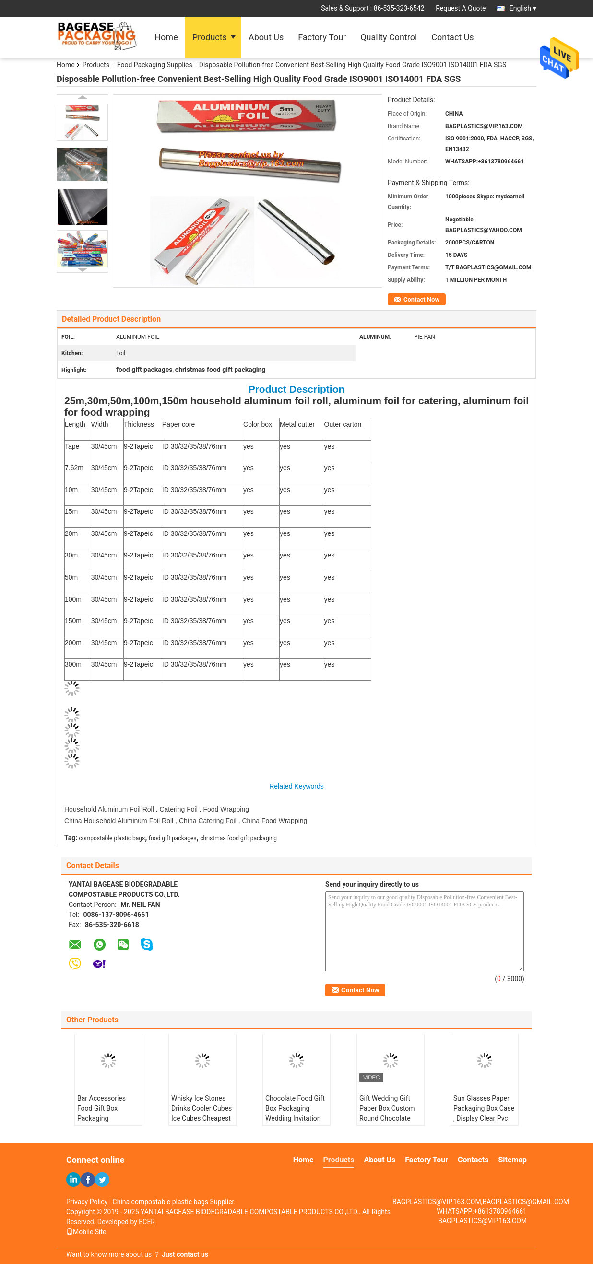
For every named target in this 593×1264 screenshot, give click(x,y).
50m (71, 577)
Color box (257, 424)
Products (209, 37)
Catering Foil (178, 809)
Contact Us (452, 37)
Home (166, 37)
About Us (266, 37)
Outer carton (343, 424)
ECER (147, 1222)
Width (99, 424)
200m (73, 643)
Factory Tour (322, 37)
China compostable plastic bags (161, 1202)
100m (73, 599)
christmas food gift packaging (238, 838)
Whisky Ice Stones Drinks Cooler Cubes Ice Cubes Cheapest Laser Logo (201, 1113)
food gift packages (173, 838)
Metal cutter (297, 424)
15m (71, 511)
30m (71, 555)
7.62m (74, 468)
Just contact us (185, 1254)
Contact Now (421, 299)
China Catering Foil (208, 820)
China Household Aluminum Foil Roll (118, 820)
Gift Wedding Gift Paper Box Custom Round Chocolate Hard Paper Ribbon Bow (387, 1118)
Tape (72, 446)
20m (71, 533)
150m (73, 621)
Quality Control (388, 37)
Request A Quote (461, 8)
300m (73, 664)
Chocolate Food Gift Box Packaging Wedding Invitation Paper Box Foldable (295, 1113)
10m (71, 490)
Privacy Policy (86, 1202)
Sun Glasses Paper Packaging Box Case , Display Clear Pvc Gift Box (483, 1113)
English (523, 8)
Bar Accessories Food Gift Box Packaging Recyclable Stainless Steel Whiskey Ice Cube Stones (107, 1123)
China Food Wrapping (274, 820)
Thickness (139, 424)
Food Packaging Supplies (154, 65)
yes (248, 446)
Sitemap (512, 1159)
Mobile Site (86, 1232)
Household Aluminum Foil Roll (109, 809)
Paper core (178, 424)
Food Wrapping (226, 809)
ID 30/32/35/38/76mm (194, 446)
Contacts (473, 1159)
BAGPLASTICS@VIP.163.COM (482, 1221)
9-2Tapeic (138, 446)
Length (75, 424)
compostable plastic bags (112, 838)
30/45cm (104, 446)
